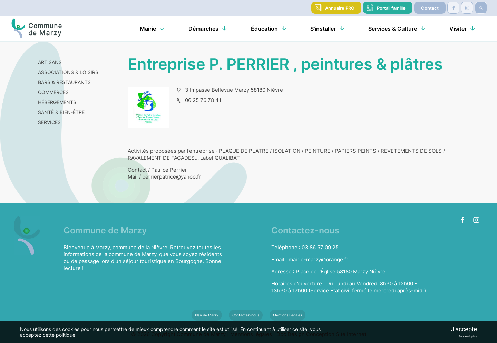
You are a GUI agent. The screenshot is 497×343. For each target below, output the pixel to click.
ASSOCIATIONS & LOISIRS (68, 72)
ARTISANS (50, 62)
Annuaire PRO (339, 8)
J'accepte (464, 329)
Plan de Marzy (206, 315)
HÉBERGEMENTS (57, 102)
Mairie (148, 28)
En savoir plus (468, 336)
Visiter (458, 28)
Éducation (264, 28)
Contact (430, 8)
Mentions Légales (287, 315)
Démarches (203, 28)
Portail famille (391, 8)
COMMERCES (53, 92)
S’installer (323, 28)
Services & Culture (392, 28)
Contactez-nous (245, 315)
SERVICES (49, 122)
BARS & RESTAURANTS (64, 82)
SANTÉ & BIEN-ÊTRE (61, 112)
